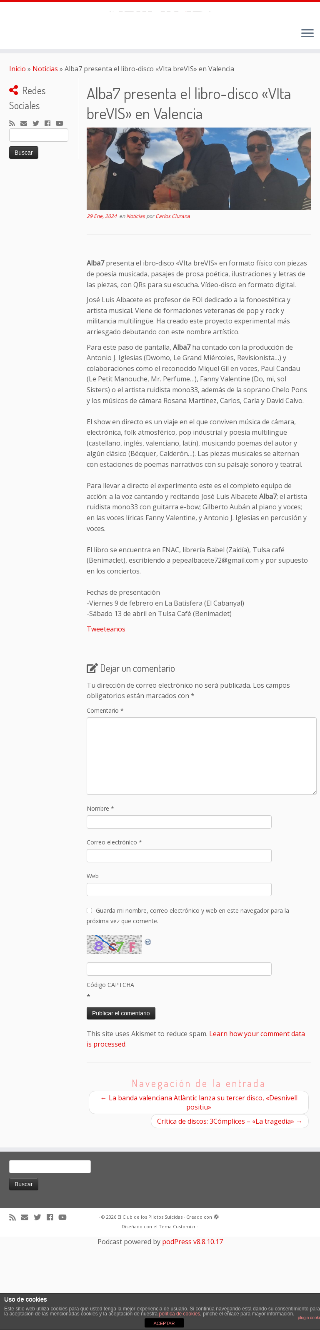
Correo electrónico (114, 935)
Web (93, 969)
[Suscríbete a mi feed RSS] (14, 217)
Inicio (17, 162)
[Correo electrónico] (26, 217)
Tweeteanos (106, 722)
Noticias (45, 162)
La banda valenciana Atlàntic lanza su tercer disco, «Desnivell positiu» (199, 1196)
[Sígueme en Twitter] (38, 217)
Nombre (100, 902)
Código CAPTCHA (110, 1078)
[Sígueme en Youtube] (62, 217)
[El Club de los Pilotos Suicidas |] (160, 58)
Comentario (105, 804)
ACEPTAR (164, 1323)
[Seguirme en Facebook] (50, 217)
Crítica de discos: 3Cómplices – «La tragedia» (229, 1214)
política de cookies (179, 1314)
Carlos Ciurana (172, 309)
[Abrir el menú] (307, 127)
